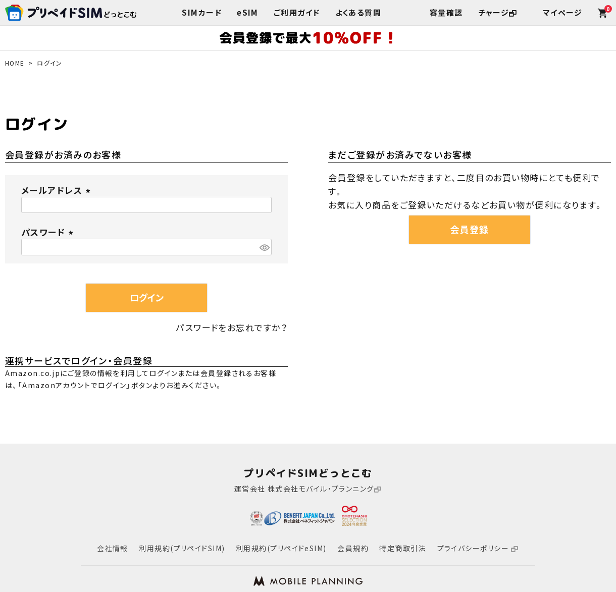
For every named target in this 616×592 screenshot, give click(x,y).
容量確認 (446, 12)
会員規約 (353, 548)
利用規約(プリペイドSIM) (182, 548)
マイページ (562, 12)
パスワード (49, 232)
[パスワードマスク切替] (264, 247)
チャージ (498, 12)
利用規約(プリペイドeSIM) (281, 548)
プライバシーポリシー (478, 548)
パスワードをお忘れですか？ (232, 327)
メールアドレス (57, 190)
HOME (15, 63)
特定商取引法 (402, 548)
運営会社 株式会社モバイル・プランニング (308, 488)
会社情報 (112, 548)
